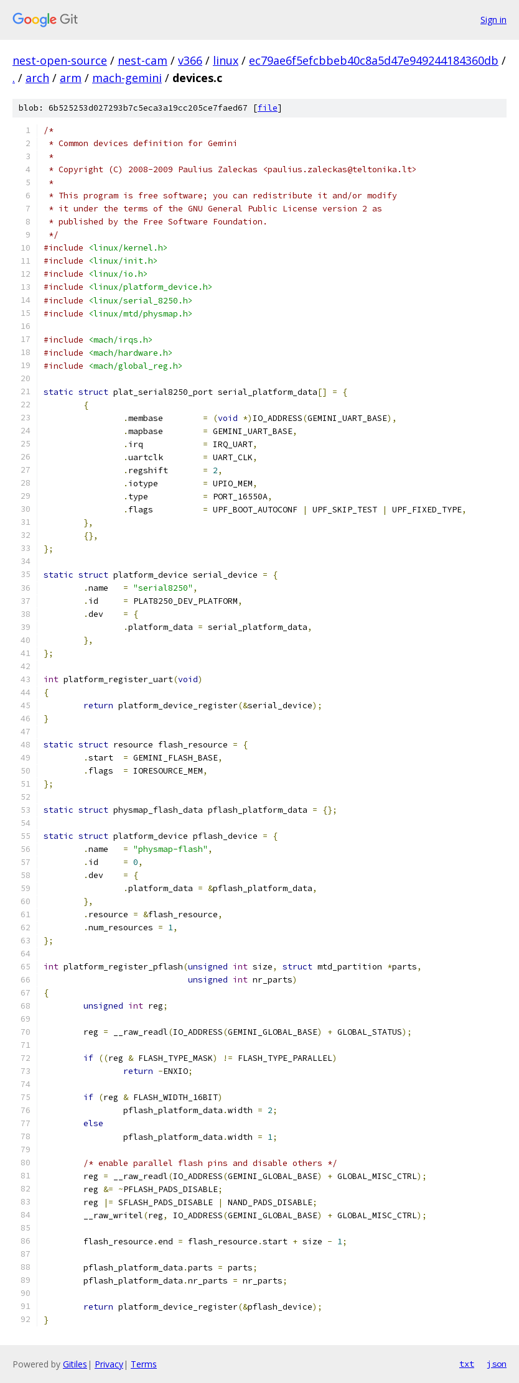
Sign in (493, 19)
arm (71, 77)
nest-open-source (59, 60)
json (497, 1363)
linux (225, 60)
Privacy (109, 1364)
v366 (190, 60)
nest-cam (142, 60)
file (268, 108)
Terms (144, 1364)
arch (37, 77)
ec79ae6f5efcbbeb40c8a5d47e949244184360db (373, 60)
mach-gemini (127, 77)
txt (466, 1363)
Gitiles (75, 1364)
